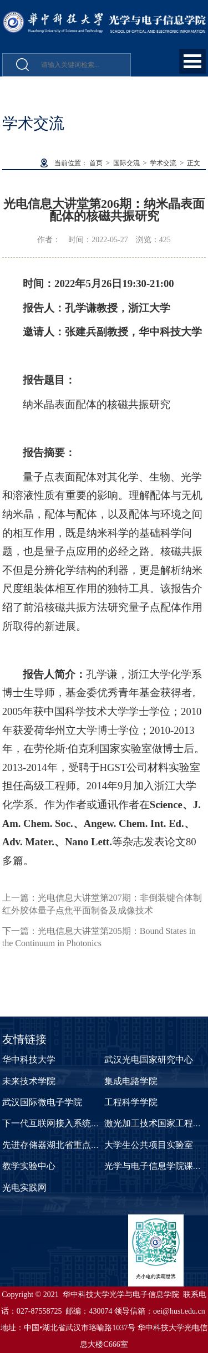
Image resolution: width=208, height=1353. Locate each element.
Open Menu (192, 61)
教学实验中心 (28, 1166)
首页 (96, 163)
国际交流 (126, 163)
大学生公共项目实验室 (148, 1145)
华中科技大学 (28, 1059)
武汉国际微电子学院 (42, 1102)
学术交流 (163, 163)
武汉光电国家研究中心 (148, 1059)
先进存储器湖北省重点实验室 (60, 1145)
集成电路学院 (131, 1081)
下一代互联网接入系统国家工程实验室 (77, 1123)
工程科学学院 (131, 1102)
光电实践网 (24, 1187)
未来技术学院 (28, 1081)
